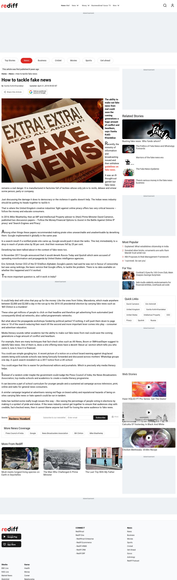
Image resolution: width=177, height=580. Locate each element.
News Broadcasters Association (55, 433)
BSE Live (5, 568)
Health (27, 568)
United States (131, 315)
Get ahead (105, 60)
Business (42, 60)
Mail (68, 6)
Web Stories (129, 374)
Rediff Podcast (133, 561)
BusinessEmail (97, 6)
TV (110, 6)
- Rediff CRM (81, 550)
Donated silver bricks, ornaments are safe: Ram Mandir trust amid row (147, 251)
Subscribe (100, 417)
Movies (73, 60)
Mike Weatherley (96, 433)
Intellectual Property (152, 315)
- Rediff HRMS (81, 546)
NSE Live (5, 572)
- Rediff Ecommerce (83, 542)
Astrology (131, 557)
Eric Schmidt (151, 304)
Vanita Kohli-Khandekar (14, 86)
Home (63, 6)
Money (85, 5)
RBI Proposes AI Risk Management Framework (147, 257)
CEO (168, 315)
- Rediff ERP (80, 553)
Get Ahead (131, 550)
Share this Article (13, 92)
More (116, 5)
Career (27, 576)
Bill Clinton (78, 433)
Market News (7, 576)
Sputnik (141, 320)
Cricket (58, 60)
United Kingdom (133, 309)
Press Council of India (15, 433)
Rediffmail (80, 531)
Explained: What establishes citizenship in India (147, 246)
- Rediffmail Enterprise (85, 539)
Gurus (105, 6)
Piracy (129, 320)
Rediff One (80, 535)
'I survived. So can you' (135, 261)
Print (115, 417)
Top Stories (10, 60)
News (75, 5)
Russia (153, 320)
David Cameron (132, 304)
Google (33, 433)
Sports (89, 60)
